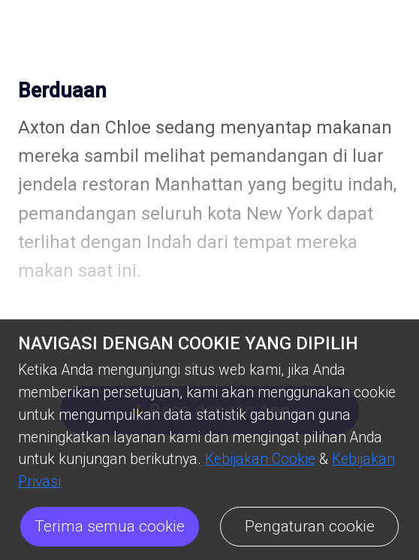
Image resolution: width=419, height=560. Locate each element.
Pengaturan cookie (310, 526)
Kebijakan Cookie (260, 459)
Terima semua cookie (110, 526)
